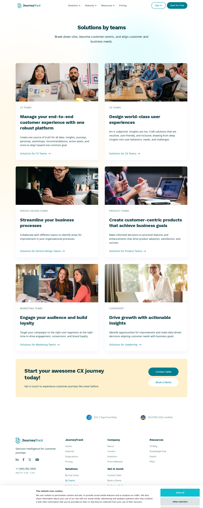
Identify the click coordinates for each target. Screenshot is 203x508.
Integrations (71, 456)
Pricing (69, 461)
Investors (112, 456)
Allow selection (180, 481)
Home (68, 446)
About (110, 446)
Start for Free (177, 5)
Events (153, 456)
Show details (144, 502)
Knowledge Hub (158, 451)
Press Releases (115, 461)
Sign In (158, 5)
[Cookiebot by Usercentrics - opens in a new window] (18, 503)
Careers (111, 451)
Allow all (180, 472)
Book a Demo (163, 382)
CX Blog (153, 446)
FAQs (152, 461)
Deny (180, 490)
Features (69, 451)
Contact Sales (163, 371)
